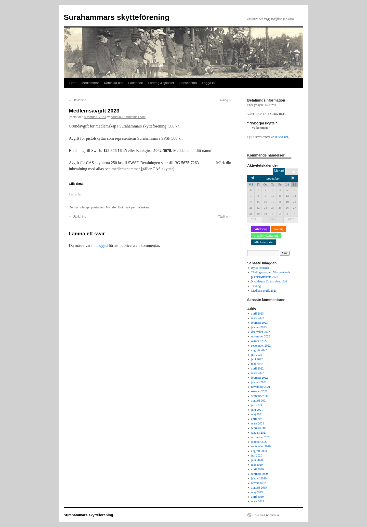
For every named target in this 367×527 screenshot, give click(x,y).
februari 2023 (259, 322)
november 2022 (260, 336)
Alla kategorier (264, 242)
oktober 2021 (259, 391)
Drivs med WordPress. (266, 515)
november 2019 (260, 483)
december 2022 (260, 332)
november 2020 (260, 437)
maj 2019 (257, 492)
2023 (290, 219)
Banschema (188, 83)
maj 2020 (257, 464)
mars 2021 (257, 423)
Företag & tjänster (161, 83)
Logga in (208, 83)
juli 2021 (256, 405)
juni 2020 (257, 460)
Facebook (135, 83)
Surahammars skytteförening (116, 17)
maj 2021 (257, 414)
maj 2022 (257, 364)
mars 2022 (257, 373)
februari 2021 (259, 428)
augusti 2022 (259, 350)
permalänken (140, 207)
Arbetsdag (260, 229)
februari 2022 (259, 377)
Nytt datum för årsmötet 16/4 (269, 281)
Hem (72, 83)
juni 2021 (257, 409)
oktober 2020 (259, 442)
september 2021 (261, 396)
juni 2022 (257, 359)
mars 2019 (257, 501)
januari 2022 (259, 382)
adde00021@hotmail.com (128, 117)
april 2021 (257, 419)
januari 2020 (259, 478)
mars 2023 (257, 318)
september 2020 (261, 446)
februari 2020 (259, 474)
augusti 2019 (259, 487)
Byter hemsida (260, 267)
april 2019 (257, 496)
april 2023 (257, 313)
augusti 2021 (259, 400)
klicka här (282, 137)
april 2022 (257, 368)
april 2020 (257, 469)
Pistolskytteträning (266, 235)
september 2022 (261, 345)
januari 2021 (259, 432)
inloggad (100, 245)
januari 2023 (259, 327)
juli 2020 (256, 455)
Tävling (225, 100)
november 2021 (260, 387)
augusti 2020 (259, 451)
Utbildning (77, 100)
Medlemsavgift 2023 (264, 290)
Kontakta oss (113, 83)
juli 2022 (256, 355)
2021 (254, 219)
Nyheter (111, 207)
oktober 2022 (259, 341)
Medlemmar (90, 83)
